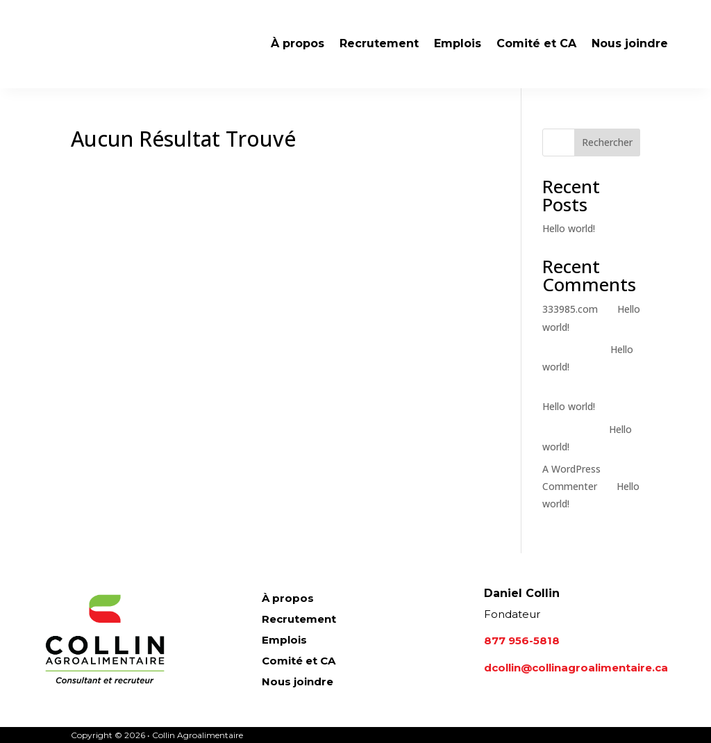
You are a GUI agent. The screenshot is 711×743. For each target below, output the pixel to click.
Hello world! (568, 228)
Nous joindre (630, 43)
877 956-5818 (522, 640)
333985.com (570, 309)
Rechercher (607, 142)
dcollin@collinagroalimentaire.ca (576, 667)
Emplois (457, 43)
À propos (297, 43)
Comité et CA (536, 43)
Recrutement (379, 43)
